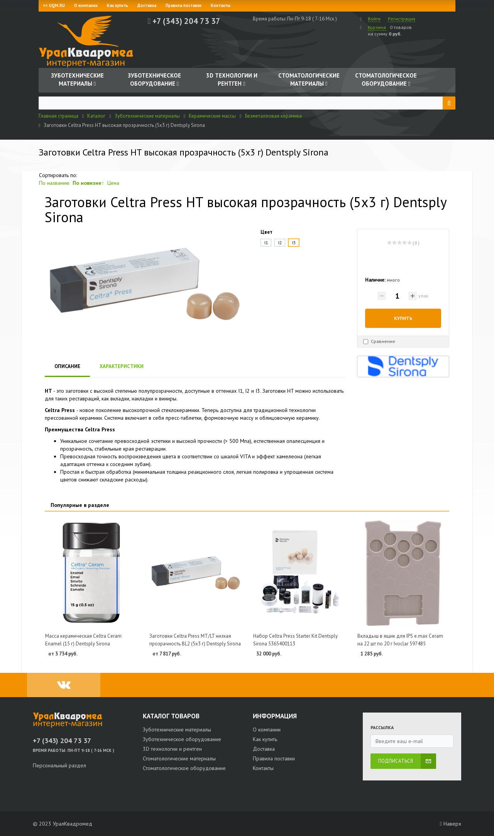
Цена (113, 182)
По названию (54, 182)
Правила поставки (183, 5)
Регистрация (401, 19)
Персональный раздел (59, 765)
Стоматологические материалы (179, 758)
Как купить (117, 5)
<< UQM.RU (54, 5)
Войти (374, 19)
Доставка (146, 5)
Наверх (450, 823)
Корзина (377, 27)
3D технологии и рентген (172, 748)
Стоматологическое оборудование (184, 768)
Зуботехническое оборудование (182, 739)
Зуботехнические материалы (177, 729)
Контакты (220, 5)
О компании (86, 5)
